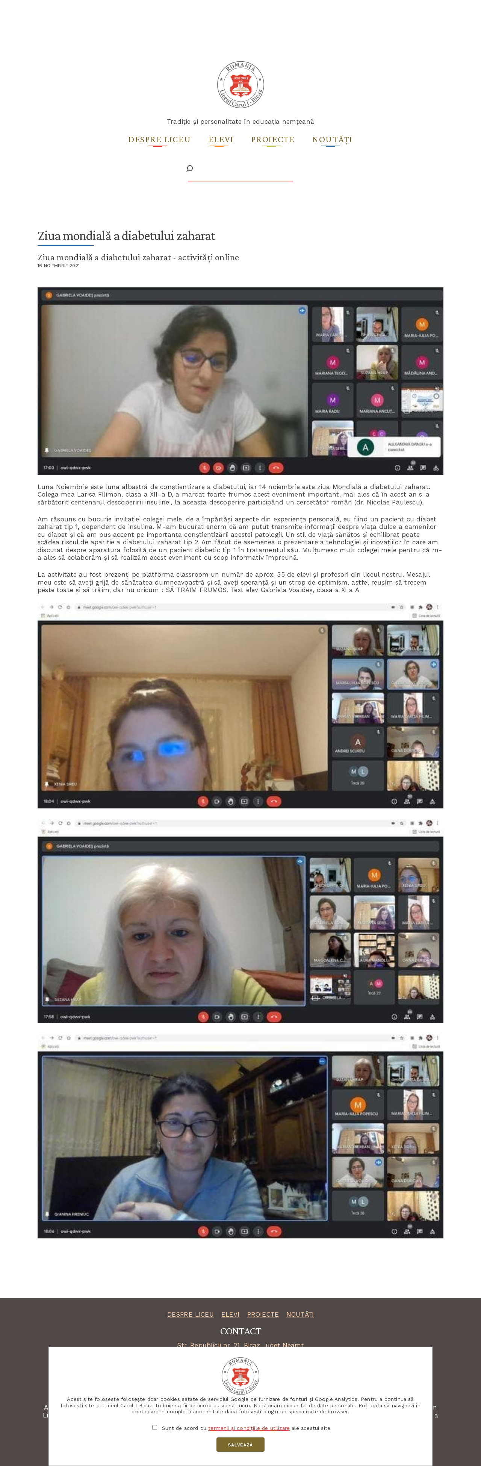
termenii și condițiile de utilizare (249, 1428)
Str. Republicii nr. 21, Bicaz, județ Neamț (240, 1345)
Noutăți (332, 139)
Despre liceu (159, 139)
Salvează (240, 1445)
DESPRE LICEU (190, 1314)
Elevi (221, 139)
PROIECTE (263, 1314)
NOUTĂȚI (300, 1314)
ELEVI (230, 1314)
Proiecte (273, 139)
